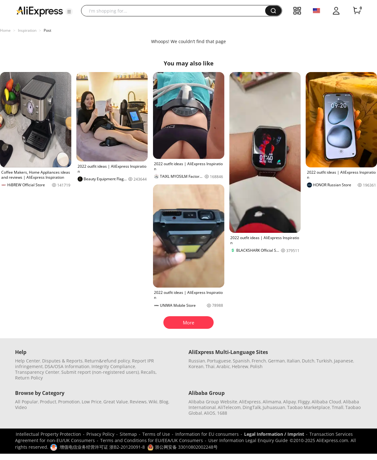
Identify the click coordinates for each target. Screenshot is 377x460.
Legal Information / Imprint (274, 434)
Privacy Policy (100, 434)
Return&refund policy (107, 361)
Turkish (324, 361)
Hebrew (240, 366)
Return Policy (29, 378)
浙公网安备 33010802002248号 (182, 447)
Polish (256, 366)
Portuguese (219, 361)
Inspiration (27, 30)
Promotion (69, 402)
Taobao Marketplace (308, 407)
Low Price (91, 402)
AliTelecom (229, 407)
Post (47, 30)
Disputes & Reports (62, 361)
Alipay (289, 402)
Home (5, 30)
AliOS (209, 413)
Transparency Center (37, 372)
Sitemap (128, 434)
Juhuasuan (274, 407)
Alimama (272, 402)
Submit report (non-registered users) (100, 372)
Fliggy (304, 402)
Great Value (115, 402)
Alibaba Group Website (212, 402)
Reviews (138, 402)
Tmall (337, 407)
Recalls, (149, 372)
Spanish (241, 361)
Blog (163, 402)
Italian (293, 361)
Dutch (308, 361)
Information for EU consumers (207, 434)
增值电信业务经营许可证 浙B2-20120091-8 (102, 447)
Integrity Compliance (113, 366)
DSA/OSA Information (67, 366)
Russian (196, 361)
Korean (196, 366)
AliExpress (250, 402)
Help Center (27, 361)
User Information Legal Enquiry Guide (248, 440)
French (259, 361)
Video (21, 407)
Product (48, 402)
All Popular (26, 402)
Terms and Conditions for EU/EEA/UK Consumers (151, 440)
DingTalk (252, 407)
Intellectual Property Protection (48, 434)
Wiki (153, 402)
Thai (210, 366)
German (276, 361)
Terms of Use (156, 434)
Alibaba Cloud (326, 402)
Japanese (343, 361)
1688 (222, 413)
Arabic (223, 366)
